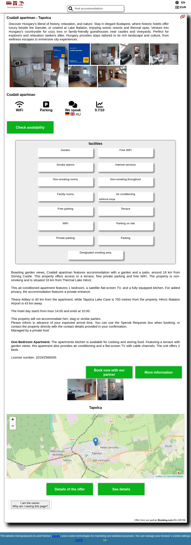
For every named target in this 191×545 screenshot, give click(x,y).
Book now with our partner (109, 372)
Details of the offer (70, 489)
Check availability (30, 127)
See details (121, 489)
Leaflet (158, 476)
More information (159, 372)
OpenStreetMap (175, 476)
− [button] (12, 426)
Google (56, 535)
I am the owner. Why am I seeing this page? (30, 504)
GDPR (79, 540)
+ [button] (12, 420)
